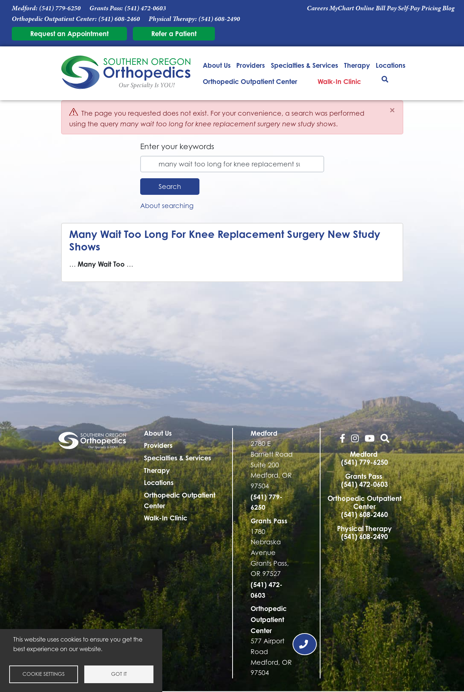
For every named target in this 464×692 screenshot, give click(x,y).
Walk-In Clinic (339, 81)
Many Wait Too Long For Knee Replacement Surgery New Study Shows (224, 240)
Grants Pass (269, 521)
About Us (217, 65)
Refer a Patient (173, 33)
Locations (390, 65)
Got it (119, 674)
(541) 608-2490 (219, 18)
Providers (250, 65)
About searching (167, 206)
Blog (448, 8)
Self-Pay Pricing (419, 8)
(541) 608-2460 (119, 18)
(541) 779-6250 (60, 8)
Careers (317, 8)
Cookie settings (43, 674)
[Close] (392, 110)
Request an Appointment (69, 33)
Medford (264, 433)
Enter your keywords (177, 146)
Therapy (357, 65)
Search (170, 186)
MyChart (341, 8)
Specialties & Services (304, 65)
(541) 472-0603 (145, 8)
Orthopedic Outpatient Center (250, 81)
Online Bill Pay (376, 8)
